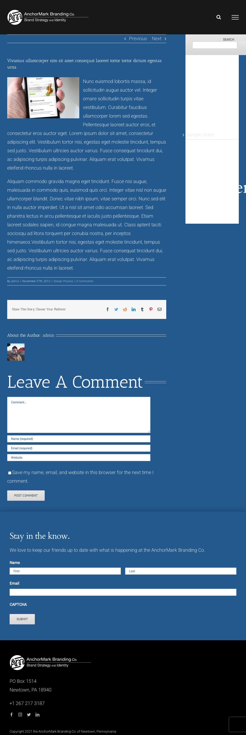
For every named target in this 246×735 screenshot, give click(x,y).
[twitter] (29, 714)
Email (14, 583)
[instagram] (20, 714)
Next (156, 38)
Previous (138, 38)
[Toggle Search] (218, 17)
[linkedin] (37, 714)
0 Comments (84, 281)
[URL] (78, 457)
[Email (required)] (78, 448)
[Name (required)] (78, 438)
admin (15, 281)
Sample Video (199, 134)
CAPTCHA (18, 605)
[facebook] (11, 714)
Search (228, 39)
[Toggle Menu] (235, 17)
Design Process (63, 281)
